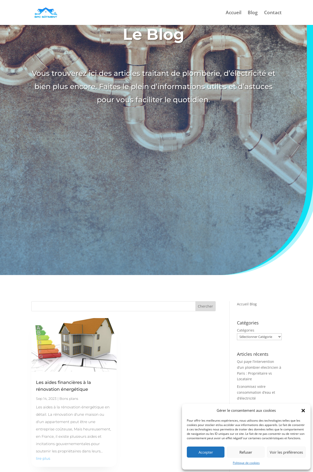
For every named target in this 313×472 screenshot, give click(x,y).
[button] (303, 410)
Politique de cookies (246, 463)
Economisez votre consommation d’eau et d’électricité (256, 392)
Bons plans (68, 398)
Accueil (233, 13)
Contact (273, 13)
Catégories (245, 330)
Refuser (245, 452)
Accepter (206, 452)
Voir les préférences (286, 452)
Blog (253, 13)
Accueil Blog (247, 304)
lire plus (43, 458)
